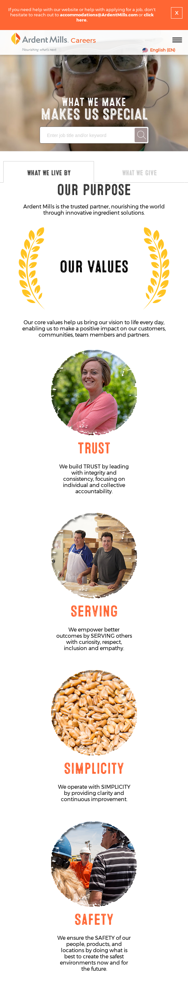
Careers (83, 40)
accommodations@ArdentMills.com (99, 14)
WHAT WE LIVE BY (48, 172)
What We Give (139, 172)
